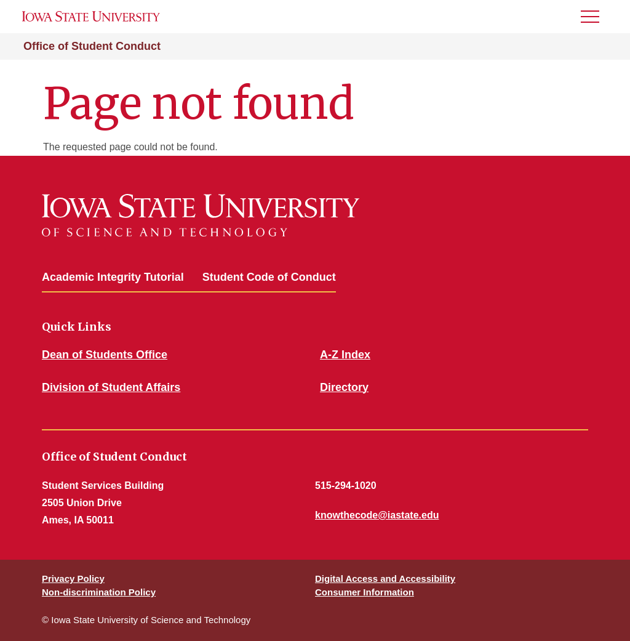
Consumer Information (364, 592)
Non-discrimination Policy (99, 592)
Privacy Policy (73, 578)
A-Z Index (345, 355)
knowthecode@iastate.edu (377, 515)
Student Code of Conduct (269, 277)
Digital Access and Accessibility (385, 578)
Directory (344, 387)
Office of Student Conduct (92, 46)
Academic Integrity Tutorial (113, 277)
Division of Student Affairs (111, 387)
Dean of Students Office (104, 355)
